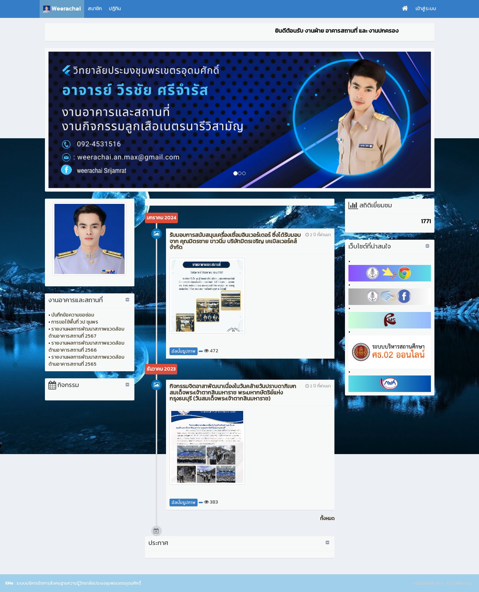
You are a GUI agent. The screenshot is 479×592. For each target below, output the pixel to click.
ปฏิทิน (115, 8)
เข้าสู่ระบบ (425, 8)
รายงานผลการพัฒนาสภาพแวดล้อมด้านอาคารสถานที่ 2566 (86, 346)
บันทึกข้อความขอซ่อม (72, 315)
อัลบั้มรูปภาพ (183, 351)
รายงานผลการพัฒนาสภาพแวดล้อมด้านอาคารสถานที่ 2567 (86, 332)
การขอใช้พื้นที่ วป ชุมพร (74, 322)
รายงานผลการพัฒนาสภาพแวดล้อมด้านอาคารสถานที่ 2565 (86, 360)
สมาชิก (95, 8)
